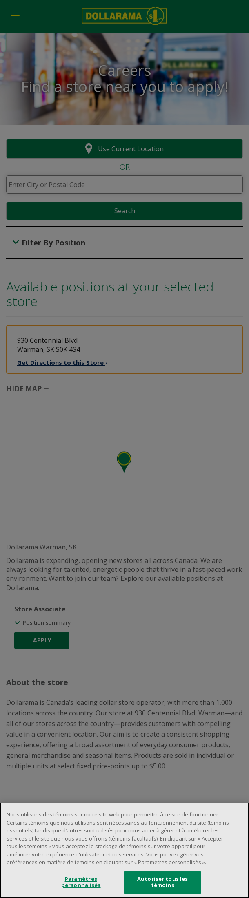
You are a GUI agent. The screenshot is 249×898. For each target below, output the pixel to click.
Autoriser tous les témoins (162, 882)
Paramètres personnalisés (81, 882)
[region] (124, 850)
